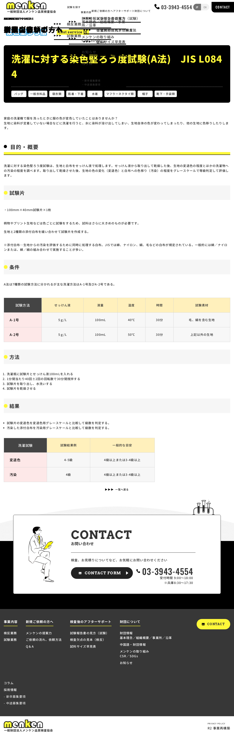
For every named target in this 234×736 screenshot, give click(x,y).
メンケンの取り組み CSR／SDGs (134, 653)
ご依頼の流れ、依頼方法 (44, 639)
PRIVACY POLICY (216, 723)
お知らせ (126, 662)
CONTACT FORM (103, 573)
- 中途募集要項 (15, 703)
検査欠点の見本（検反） (88, 639)
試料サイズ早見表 (83, 646)
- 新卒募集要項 (15, 696)
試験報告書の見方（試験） (89, 633)
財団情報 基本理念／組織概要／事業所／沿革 (146, 635)
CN (204, 8)
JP (197, 8)
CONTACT (223, 7)
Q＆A (30, 646)
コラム (9, 683)
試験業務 (10, 639)
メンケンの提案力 (39, 633)
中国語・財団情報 (133, 644)
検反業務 (10, 633)
